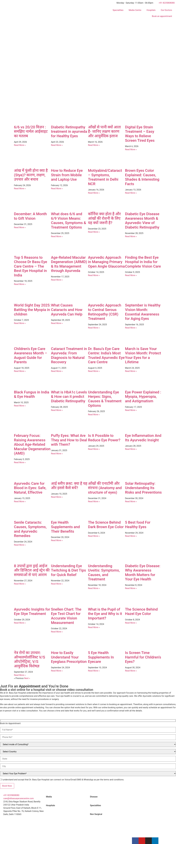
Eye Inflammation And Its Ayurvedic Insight (143, 437)
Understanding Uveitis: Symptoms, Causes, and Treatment (104, 572)
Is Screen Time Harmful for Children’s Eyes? (143, 657)
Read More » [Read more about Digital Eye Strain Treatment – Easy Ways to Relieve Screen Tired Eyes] (131, 149)
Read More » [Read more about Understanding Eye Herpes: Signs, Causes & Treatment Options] (94, 414)
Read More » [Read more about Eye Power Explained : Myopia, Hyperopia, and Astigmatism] (131, 410)
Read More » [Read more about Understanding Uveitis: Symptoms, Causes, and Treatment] (94, 588)
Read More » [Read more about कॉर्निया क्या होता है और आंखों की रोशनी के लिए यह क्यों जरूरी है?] (94, 232)
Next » (27, 678)
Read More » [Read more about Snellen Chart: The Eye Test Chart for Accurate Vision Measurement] (57, 631)
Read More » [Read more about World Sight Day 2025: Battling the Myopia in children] (20, 323)
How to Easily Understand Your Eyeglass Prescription (69, 657)
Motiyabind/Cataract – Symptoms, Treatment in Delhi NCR (105, 177)
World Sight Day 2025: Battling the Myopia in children (32, 309)
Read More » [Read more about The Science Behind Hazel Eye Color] (131, 623)
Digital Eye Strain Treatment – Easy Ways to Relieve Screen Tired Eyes (140, 134)
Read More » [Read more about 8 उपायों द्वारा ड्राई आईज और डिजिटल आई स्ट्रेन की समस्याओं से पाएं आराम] (20, 584)
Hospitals (151, 10)
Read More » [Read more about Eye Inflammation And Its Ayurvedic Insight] (131, 449)
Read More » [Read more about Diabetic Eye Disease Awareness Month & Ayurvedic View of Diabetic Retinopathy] (131, 236)
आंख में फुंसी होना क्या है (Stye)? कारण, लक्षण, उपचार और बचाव (31, 175)
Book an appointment (162, 16)
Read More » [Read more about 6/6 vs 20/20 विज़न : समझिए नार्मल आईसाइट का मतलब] (20, 145)
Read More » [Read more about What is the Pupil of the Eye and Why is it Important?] (94, 627)
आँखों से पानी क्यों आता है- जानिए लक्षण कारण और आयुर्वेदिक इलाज (104, 131)
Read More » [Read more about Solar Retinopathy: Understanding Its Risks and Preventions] (131, 501)
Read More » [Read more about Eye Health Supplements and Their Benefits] (57, 540)
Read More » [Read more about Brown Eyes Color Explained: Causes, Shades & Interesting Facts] (131, 193)
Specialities (118, 10)
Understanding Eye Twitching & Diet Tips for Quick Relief (68, 570)
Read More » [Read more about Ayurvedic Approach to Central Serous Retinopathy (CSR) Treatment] (94, 327)
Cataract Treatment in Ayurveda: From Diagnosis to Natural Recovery (69, 355)
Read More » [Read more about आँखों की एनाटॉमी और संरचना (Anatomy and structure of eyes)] (94, 501)
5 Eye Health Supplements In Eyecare (101, 657)
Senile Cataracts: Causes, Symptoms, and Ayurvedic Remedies (30, 529)
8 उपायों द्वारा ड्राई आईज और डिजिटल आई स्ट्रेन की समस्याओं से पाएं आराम (32, 570)
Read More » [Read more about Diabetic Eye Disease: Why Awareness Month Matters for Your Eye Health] (131, 588)
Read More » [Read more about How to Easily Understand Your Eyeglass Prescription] (57, 670)
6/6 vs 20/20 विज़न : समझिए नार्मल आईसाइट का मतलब (31, 131)
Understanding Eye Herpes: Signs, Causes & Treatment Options (105, 399)
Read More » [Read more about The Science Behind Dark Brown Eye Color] (94, 536)
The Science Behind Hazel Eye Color (141, 611)
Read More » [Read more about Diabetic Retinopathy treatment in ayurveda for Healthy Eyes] (57, 145)
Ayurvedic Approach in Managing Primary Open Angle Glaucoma (106, 261)
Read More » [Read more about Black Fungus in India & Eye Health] (20, 405)
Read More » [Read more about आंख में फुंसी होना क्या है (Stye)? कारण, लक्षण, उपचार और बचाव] (20, 188)
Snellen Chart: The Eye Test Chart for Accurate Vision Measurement (66, 616)
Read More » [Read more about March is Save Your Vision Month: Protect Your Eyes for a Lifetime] (131, 371)
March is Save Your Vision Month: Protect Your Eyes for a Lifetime (143, 355)
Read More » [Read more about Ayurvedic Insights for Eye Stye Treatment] (20, 623)
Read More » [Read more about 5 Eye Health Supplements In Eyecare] (94, 670)
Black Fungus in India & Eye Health (31, 394)
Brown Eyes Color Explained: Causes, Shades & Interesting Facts (142, 177)
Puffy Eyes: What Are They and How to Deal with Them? (69, 440)
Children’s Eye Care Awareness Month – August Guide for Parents (30, 355)
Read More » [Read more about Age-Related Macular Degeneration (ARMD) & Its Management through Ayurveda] (57, 280)
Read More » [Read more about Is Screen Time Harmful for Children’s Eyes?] (131, 670)
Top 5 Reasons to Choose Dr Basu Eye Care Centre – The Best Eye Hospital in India (30, 266)
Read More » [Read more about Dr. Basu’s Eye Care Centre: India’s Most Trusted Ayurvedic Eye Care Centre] (94, 371)
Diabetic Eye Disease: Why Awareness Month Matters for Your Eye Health (142, 572)
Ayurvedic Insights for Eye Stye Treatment (32, 611)
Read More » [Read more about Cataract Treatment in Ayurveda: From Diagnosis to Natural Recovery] (57, 371)
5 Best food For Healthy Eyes (137, 524)
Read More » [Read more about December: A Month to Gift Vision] (20, 227)
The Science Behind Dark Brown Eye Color (106, 524)
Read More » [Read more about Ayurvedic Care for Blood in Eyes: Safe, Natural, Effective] (20, 501)
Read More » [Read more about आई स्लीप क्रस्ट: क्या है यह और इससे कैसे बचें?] (57, 497)
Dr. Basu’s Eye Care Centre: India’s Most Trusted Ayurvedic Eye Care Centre (106, 355)
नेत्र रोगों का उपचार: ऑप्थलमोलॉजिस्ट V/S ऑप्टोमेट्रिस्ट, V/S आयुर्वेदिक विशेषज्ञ (29, 659)
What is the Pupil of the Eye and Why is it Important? (105, 613)
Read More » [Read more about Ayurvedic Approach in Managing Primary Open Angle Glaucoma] (94, 275)
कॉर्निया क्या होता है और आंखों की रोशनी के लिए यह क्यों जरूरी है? (104, 218)
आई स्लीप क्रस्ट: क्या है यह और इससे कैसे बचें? (69, 485)
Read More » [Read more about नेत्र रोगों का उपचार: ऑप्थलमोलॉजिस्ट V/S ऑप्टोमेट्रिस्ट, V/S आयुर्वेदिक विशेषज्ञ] (20, 675)
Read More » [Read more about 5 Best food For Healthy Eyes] (131, 536)
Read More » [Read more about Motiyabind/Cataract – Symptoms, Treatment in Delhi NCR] (94, 193)
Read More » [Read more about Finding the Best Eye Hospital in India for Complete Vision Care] (131, 275)
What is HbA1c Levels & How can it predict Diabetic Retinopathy (69, 396)
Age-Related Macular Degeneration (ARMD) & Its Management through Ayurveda (69, 264)
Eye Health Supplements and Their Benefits (65, 526)
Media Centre (135, 10)
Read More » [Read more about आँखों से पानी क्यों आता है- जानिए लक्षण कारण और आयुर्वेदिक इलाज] (94, 145)
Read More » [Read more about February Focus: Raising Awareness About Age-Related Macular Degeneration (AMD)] (20, 462)
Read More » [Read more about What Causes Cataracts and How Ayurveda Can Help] (57, 323)
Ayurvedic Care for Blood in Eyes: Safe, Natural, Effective (30, 488)
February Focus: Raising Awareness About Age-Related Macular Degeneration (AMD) (32, 444)
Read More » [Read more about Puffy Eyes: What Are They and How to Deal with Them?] (57, 453)
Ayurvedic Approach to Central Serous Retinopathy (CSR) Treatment (104, 312)
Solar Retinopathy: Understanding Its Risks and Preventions (143, 488)
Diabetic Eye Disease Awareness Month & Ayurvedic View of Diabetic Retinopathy (142, 220)
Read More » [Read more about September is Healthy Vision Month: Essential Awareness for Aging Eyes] (131, 327)
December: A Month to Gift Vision (30, 216)
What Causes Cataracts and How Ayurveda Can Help (67, 309)
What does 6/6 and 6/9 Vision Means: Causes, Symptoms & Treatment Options (68, 220)
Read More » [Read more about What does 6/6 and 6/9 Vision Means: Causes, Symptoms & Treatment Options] (57, 236)
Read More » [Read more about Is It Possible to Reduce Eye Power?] (94, 449)
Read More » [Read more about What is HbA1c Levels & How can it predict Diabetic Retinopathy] (57, 410)
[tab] (66, 797)
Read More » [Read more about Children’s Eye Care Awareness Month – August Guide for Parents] (20, 371)
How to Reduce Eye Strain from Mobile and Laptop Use (67, 175)
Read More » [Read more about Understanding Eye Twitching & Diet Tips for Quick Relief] (57, 584)
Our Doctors (166, 10)
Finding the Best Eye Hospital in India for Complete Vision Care (143, 261)
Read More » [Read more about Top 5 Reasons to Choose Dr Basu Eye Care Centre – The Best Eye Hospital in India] (20, 284)
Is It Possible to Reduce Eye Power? (104, 437)
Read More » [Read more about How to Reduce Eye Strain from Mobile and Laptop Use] (57, 188)
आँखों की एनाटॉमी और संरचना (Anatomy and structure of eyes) (105, 488)
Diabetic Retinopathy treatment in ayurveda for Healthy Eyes (69, 131)
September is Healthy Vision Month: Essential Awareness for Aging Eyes (143, 312)
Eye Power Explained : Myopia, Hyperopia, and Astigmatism (143, 396)
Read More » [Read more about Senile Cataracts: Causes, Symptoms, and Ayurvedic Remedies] (20, 545)
